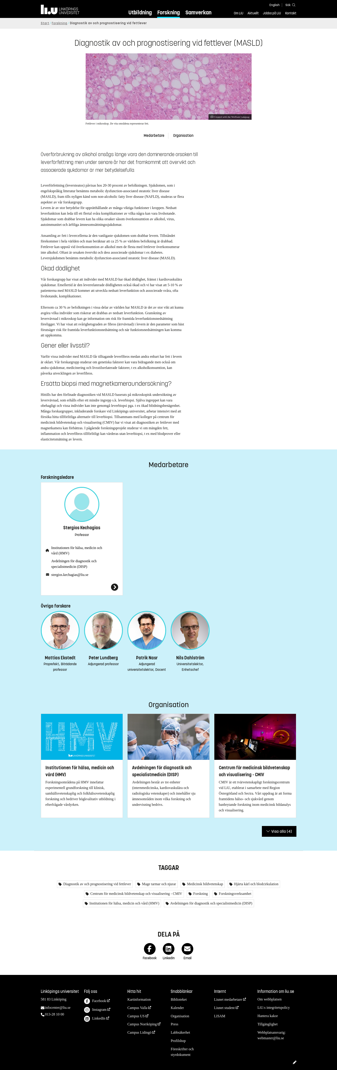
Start (45, 23)
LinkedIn (94, 1019)
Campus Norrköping (142, 1024)
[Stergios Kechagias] (82, 587)
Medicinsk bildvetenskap (204, 884)
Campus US (136, 1016)
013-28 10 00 (54, 1014)
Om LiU (238, 13)
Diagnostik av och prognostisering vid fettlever (96, 884)
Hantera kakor (267, 1016)
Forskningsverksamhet (234, 894)
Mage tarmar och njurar (158, 884)
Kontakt (290, 13)
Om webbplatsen (269, 999)
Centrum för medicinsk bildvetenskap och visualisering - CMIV (135, 894)
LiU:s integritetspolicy (273, 1007)
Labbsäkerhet (180, 1032)
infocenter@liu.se (58, 1007)
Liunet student (224, 1008)
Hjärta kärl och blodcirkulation (255, 884)
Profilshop (178, 1041)
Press (174, 1024)
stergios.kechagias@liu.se (70, 575)
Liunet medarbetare (228, 999)
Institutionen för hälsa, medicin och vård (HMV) (76, 550)
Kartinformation (139, 999)
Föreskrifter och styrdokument (182, 1052)
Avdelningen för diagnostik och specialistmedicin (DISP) (74, 564)
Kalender (177, 1008)
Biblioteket (179, 999)
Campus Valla (137, 1008)
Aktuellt (253, 13)
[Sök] (289, 4)
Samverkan (198, 12)
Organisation (183, 135)
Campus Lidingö (139, 1032)
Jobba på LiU (272, 13)
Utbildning (140, 12)
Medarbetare (154, 135)
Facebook (95, 1001)
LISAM (219, 1016)
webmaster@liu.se (270, 1038)
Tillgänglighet (267, 1024)
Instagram (95, 1010)
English (275, 5)
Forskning (168, 12)
